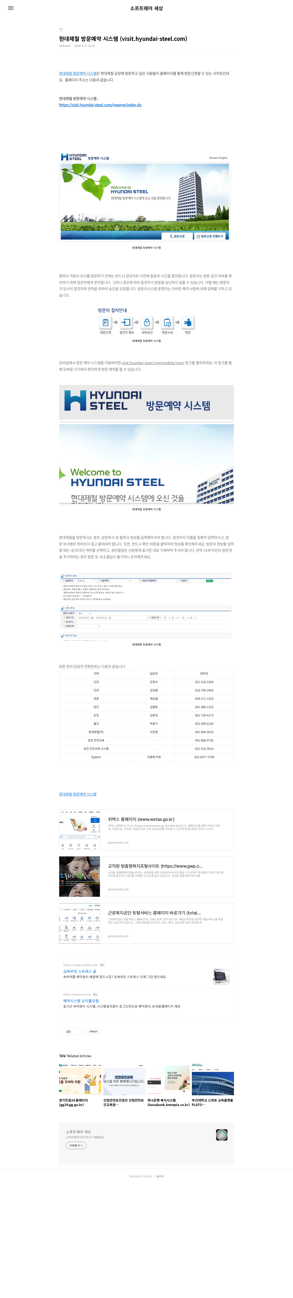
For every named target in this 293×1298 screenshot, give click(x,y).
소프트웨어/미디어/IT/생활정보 (85, 1194)
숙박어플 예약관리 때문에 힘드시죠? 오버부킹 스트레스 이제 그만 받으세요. (115, 1033)
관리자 (160, 1233)
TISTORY (147, 1233)
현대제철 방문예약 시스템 (77, 73)
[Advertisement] (146, 984)
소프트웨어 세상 (146, 8)
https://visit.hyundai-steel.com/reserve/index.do (100, 105)
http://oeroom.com (77, 1051)
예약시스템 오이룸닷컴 (81, 1057)
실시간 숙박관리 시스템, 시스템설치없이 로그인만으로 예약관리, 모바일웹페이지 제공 (121, 1063)
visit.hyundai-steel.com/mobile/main (153, 362)
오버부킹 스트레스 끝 (79, 1028)
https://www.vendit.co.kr (80, 1022)
